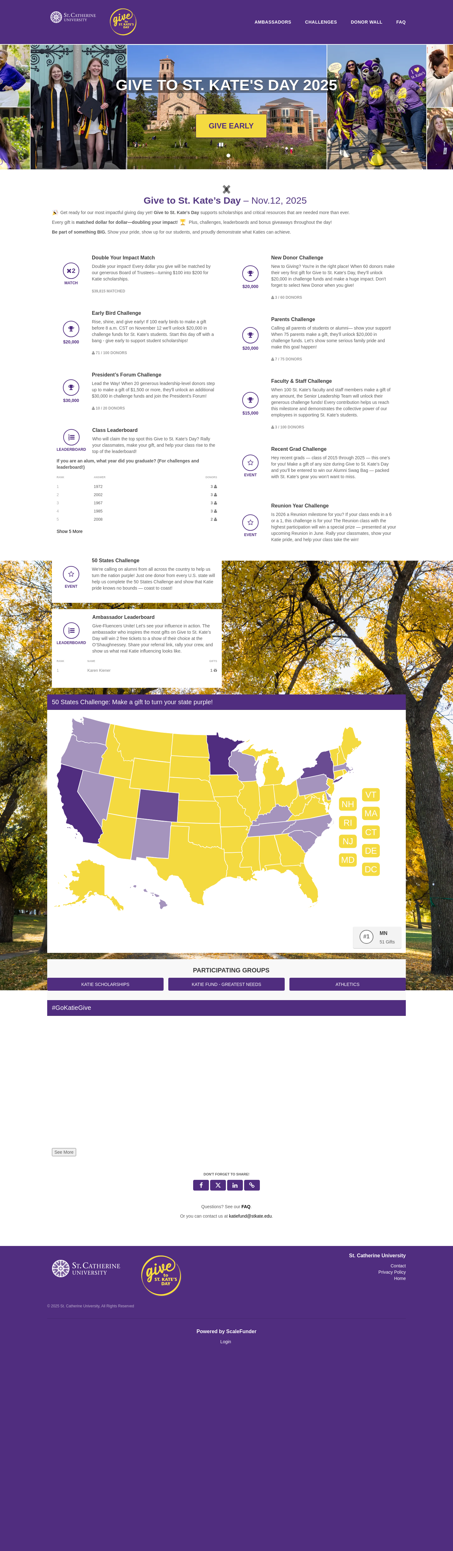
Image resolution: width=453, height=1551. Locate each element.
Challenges (321, 22)
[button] (78, 285)
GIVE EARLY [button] (231, 126)
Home (400, 1475)
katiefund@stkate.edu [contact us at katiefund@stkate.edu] (250, 1412)
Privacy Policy (392, 1468)
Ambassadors (272, 22)
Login (225, 1538)
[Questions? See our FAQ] (245, 1403)
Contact (398, 1462)
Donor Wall (367, 22)
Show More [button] (70, 727)
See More (64, 1348)
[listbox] (226, 286)
